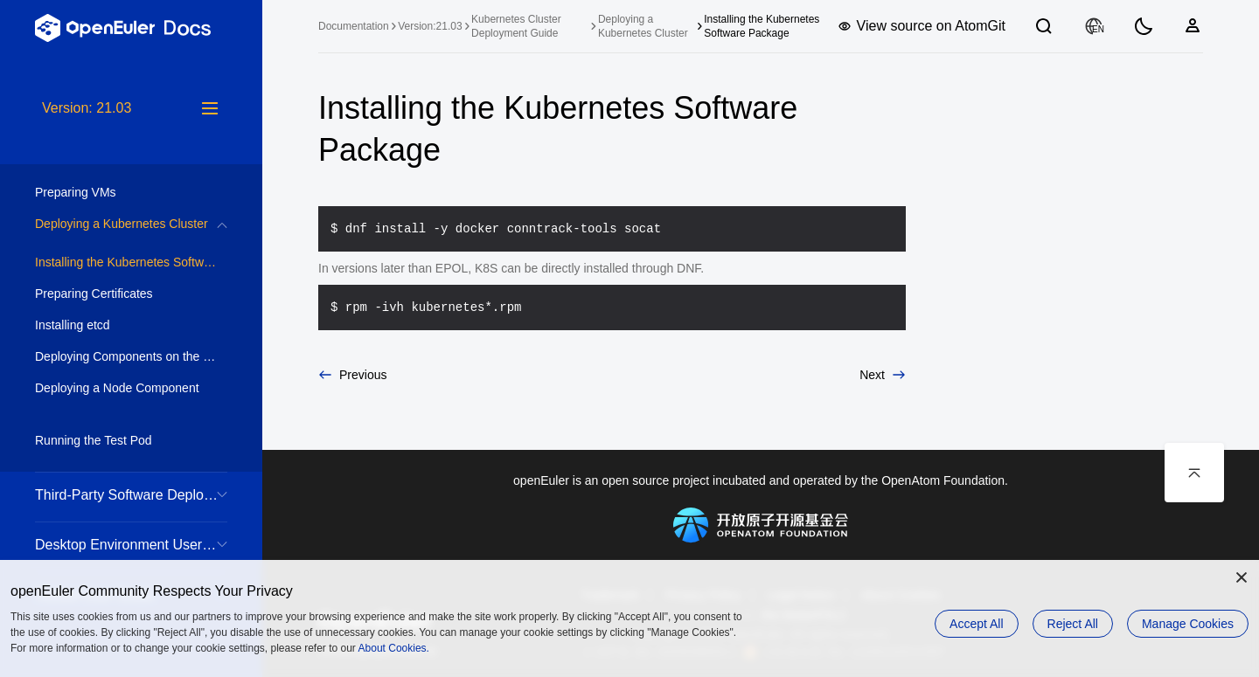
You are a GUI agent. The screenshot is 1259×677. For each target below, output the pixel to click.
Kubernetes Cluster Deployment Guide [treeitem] (516, 26)
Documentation (353, 26)
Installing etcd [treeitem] (113, 325)
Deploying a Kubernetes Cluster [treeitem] (121, 224)
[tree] (131, 387)
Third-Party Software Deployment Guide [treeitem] (131, 494)
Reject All (1072, 624)
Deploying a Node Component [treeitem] (117, 388)
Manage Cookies (1188, 624)
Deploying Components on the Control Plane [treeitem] (131, 356)
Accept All (976, 624)
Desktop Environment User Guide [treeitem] (131, 544)
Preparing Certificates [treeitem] (113, 294)
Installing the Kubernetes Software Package (761, 26)
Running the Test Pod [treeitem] (113, 440)
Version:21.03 (430, 26)
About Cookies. (393, 648)
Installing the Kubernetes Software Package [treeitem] (131, 262)
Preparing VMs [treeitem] (113, 192)
